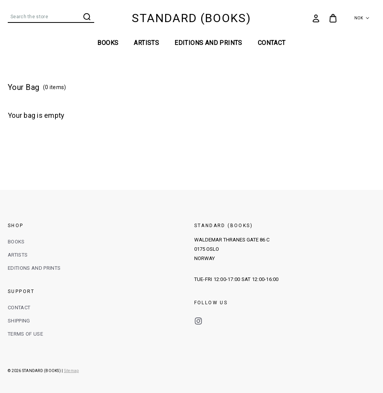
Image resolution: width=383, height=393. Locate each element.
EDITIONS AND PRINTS (208, 43)
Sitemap (71, 371)
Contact (272, 43)
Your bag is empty (36, 115)
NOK (361, 18)
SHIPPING (19, 321)
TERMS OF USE (25, 334)
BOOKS (107, 43)
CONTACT (19, 307)
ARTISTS (146, 43)
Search (86, 16)
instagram (198, 321)
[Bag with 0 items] (333, 18)
